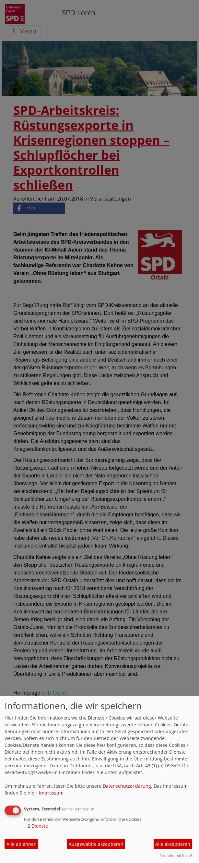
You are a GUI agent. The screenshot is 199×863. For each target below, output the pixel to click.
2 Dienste (36, 826)
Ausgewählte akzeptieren (96, 844)
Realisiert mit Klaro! (175, 855)
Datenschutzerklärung (127, 786)
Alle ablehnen (21, 844)
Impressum (51, 793)
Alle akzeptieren (172, 844)
